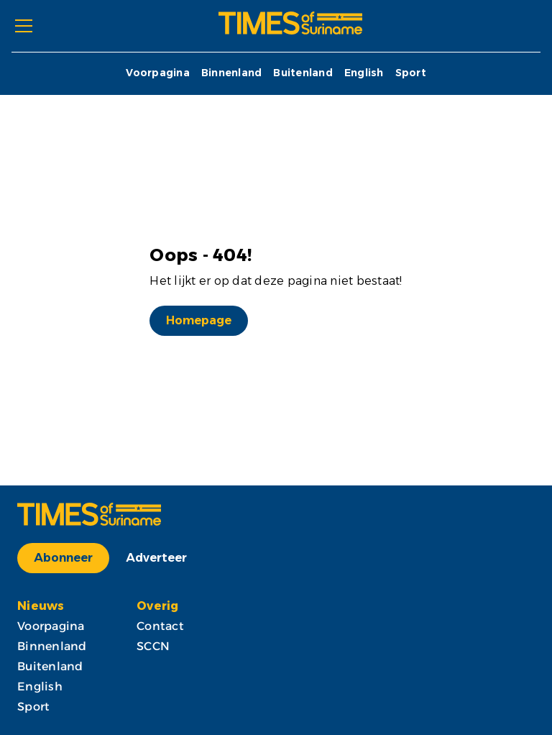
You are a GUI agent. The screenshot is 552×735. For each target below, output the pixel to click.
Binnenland (231, 73)
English (364, 73)
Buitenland (303, 73)
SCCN (153, 646)
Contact (160, 626)
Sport (410, 73)
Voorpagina (158, 73)
